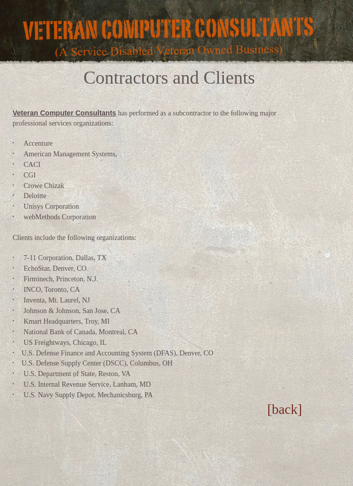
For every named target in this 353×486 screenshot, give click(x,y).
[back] (284, 409)
